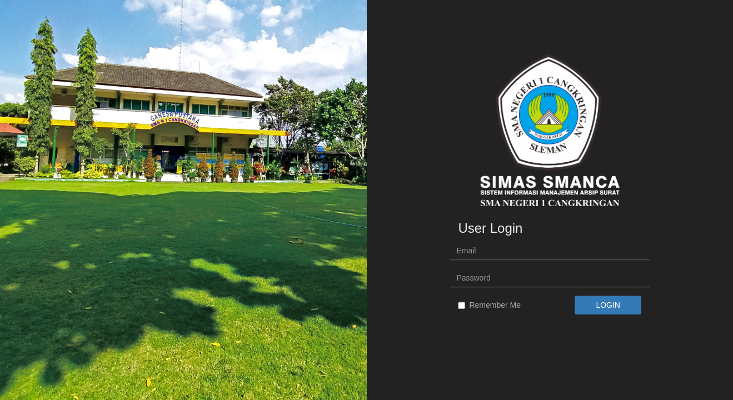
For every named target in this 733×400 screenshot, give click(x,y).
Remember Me (489, 305)
